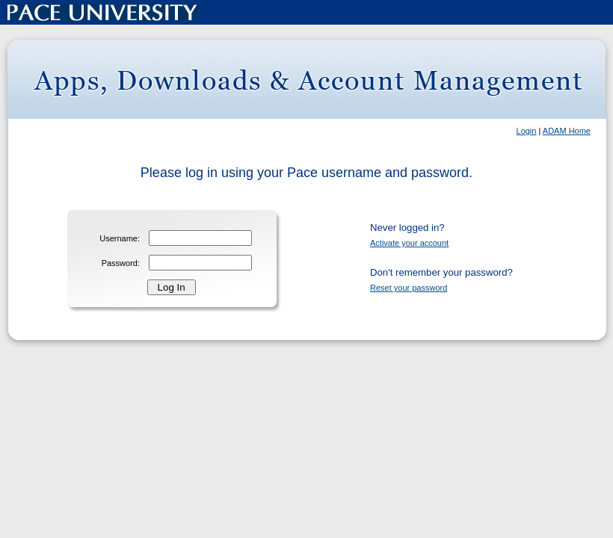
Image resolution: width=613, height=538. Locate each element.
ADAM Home (567, 130)
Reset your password (408, 287)
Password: (121, 263)
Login (527, 130)
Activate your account (409, 242)
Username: (119, 238)
